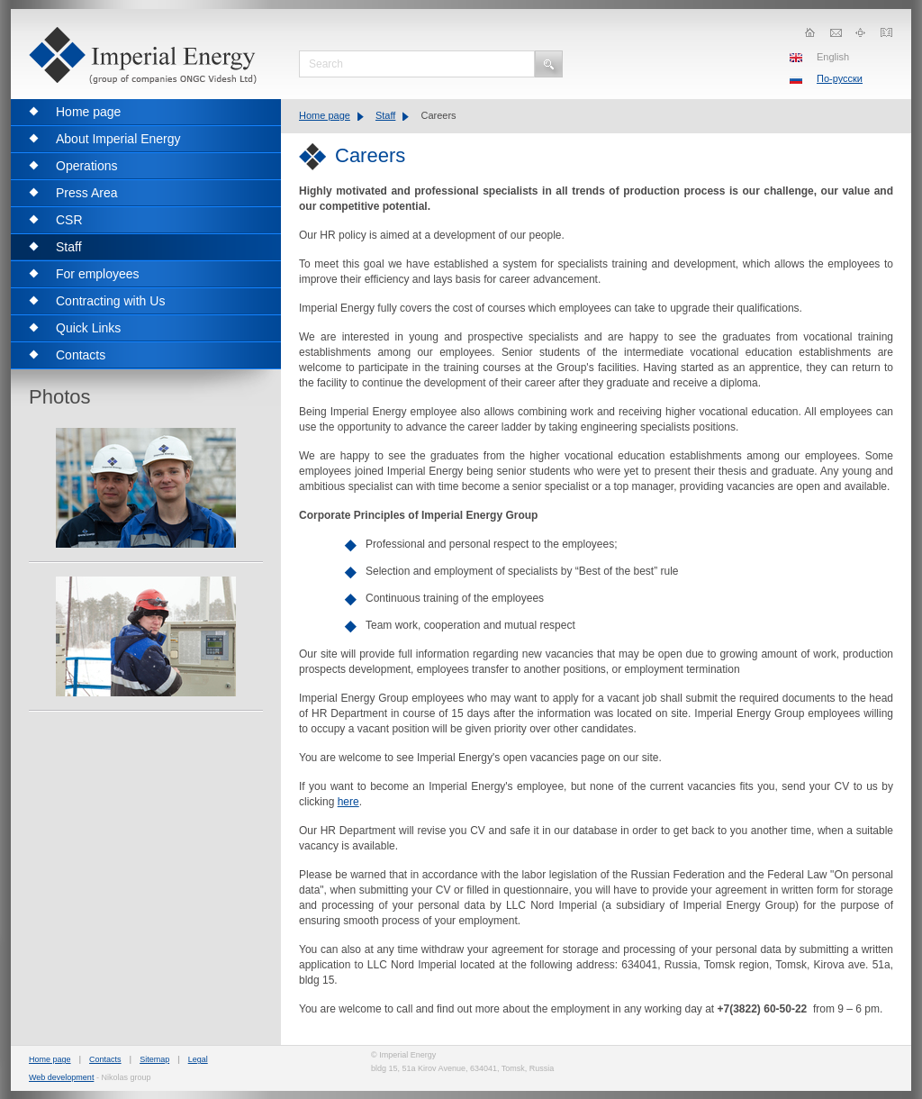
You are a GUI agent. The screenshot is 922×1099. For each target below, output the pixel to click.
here (348, 801)
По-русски (840, 78)
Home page (324, 115)
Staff (385, 115)
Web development (61, 1077)
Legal (198, 1059)
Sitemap (154, 1059)
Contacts (105, 1059)
